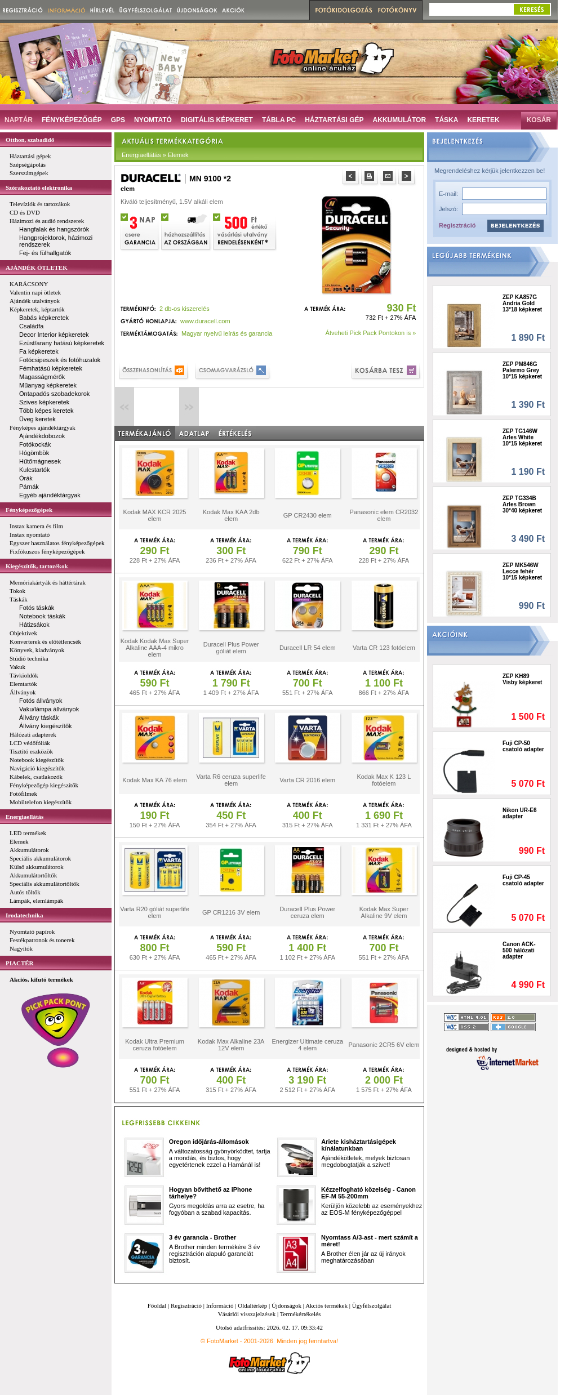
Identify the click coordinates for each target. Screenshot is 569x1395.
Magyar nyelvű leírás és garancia (226, 333)
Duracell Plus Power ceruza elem (307, 912)
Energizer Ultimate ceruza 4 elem (307, 1044)
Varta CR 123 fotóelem (384, 647)
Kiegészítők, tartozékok (37, 566)
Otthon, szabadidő (30, 139)
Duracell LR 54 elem (307, 647)
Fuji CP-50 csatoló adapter (523, 746)
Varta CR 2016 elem (307, 780)
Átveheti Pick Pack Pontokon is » (371, 332)
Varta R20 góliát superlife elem (154, 912)
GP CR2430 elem (307, 515)
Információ (220, 1305)
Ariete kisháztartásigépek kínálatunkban (358, 1145)
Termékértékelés (300, 1314)
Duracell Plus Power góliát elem (231, 647)
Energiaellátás (24, 816)
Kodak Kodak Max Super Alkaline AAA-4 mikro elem (155, 648)
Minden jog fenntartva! (307, 1341)
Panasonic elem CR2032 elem (384, 515)
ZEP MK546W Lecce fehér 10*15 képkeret (522, 571)
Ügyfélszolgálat (372, 1305)
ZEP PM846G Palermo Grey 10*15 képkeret (522, 370)
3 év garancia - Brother (202, 1237)
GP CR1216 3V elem (231, 912)
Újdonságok (286, 1305)
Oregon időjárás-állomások (209, 1141)
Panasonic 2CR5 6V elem (383, 1044)
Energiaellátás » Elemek (155, 154)
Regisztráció (457, 225)
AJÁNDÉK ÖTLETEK (37, 267)
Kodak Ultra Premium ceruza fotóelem (154, 1044)
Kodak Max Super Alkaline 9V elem (383, 912)
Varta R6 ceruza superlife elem (230, 780)
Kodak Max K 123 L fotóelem (384, 780)
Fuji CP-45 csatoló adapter (523, 880)
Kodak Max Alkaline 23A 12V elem (231, 1044)
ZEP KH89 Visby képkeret (522, 679)
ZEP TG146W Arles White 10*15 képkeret (522, 437)
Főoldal (157, 1305)
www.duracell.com (205, 321)
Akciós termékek (326, 1305)
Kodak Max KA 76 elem (154, 780)
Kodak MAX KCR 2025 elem (154, 515)
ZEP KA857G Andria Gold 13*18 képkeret (522, 303)
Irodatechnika (24, 915)
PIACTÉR (20, 963)
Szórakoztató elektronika (39, 187)
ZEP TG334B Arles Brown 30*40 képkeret (522, 504)
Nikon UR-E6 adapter (520, 813)
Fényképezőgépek (29, 509)
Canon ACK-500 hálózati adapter (519, 950)
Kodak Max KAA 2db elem (231, 515)
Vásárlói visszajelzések (246, 1314)
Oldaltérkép (252, 1305)
